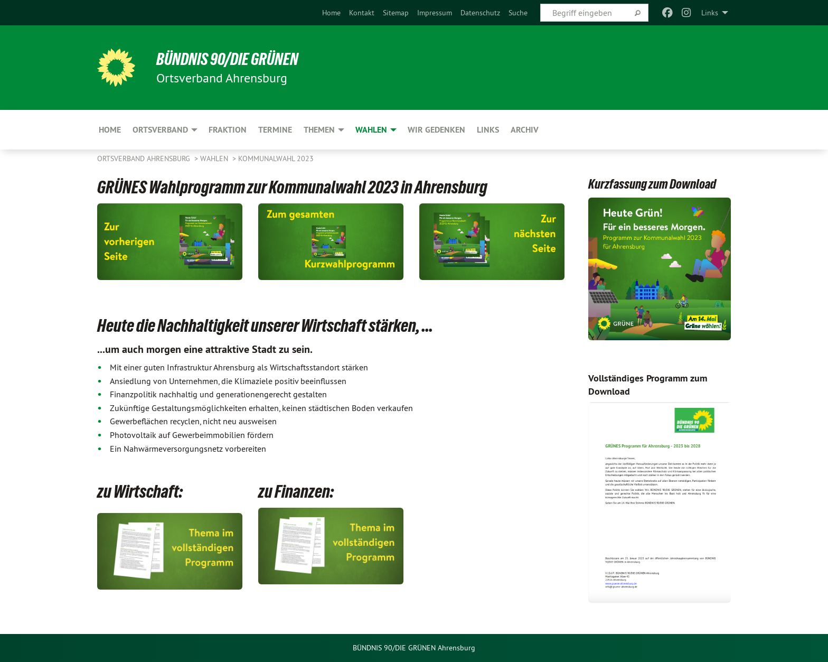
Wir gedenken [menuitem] (436, 129)
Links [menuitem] (709, 12)
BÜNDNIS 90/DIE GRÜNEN (227, 59)
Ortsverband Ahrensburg (144, 158)
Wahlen (215, 158)
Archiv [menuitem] (525, 129)
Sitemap (396, 12)
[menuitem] (331, 12)
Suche (518, 12)
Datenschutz (480, 12)
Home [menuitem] (110, 129)
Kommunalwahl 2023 (276, 158)
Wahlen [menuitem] (371, 129)
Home (331, 12)
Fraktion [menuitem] (228, 129)
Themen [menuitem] (319, 129)
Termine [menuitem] (275, 129)
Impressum (434, 12)
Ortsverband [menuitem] (160, 129)
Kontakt (361, 12)
